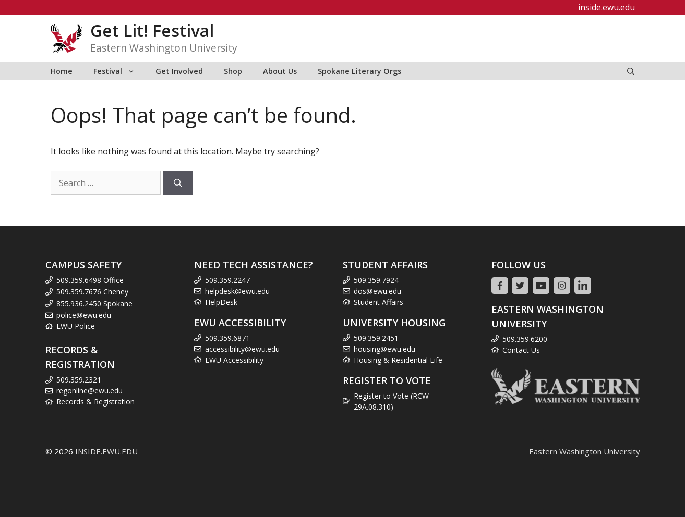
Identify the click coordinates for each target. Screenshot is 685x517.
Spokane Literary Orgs (359, 71)
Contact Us (521, 350)
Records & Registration (95, 402)
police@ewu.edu (83, 315)
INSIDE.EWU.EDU (106, 451)
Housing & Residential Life (398, 360)
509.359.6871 (227, 338)
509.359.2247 (227, 280)
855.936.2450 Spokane (94, 304)
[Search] (178, 183)
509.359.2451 (376, 338)
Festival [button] (119, 71)
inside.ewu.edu (606, 7)
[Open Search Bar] (631, 71)
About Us (280, 71)
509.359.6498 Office (90, 280)
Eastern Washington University (584, 451)
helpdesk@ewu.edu (237, 291)
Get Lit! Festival (152, 30)
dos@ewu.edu (377, 291)
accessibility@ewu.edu (242, 349)
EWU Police (75, 326)
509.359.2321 (78, 380)
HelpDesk (221, 302)
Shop (233, 71)
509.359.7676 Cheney (92, 292)
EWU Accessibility (234, 360)
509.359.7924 (376, 280)
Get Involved (179, 71)
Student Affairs (378, 302)
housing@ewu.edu (384, 349)
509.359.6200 (524, 339)
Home (62, 71)
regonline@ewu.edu (89, 391)
